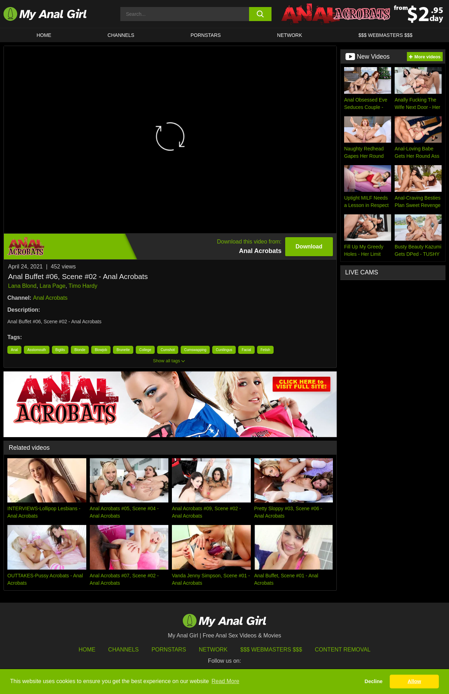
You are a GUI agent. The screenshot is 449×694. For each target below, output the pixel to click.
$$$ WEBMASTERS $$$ (385, 35)
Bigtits (60, 350)
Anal (14, 350)
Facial (246, 350)
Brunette (123, 350)
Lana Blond (22, 286)
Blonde (79, 350)
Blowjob (101, 350)
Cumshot (168, 350)
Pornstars (205, 35)
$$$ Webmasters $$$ (271, 650)
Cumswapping (195, 350)
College (145, 350)
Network (289, 35)
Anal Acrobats (50, 298)
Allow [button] (414, 681)
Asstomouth (36, 350)
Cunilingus (224, 350)
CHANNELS (121, 35)
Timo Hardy (82, 286)
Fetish (265, 350)
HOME (43, 35)
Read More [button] (225, 681)
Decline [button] (373, 681)
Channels (123, 650)
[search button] (260, 14)
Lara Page (53, 286)
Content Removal (343, 650)
